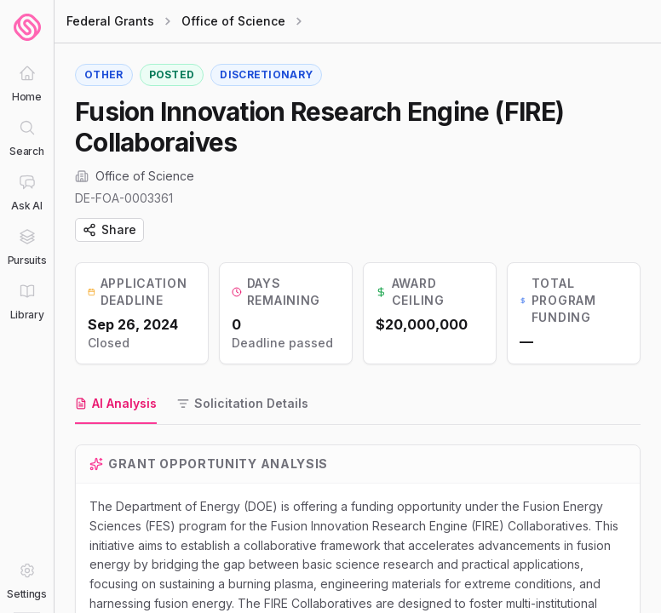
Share (109, 229)
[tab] (116, 404)
